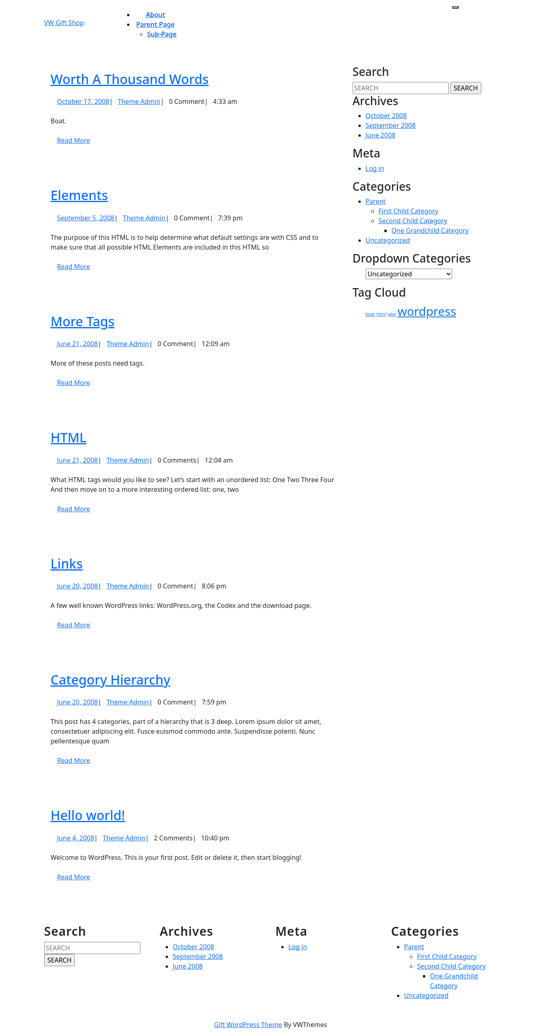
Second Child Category (413, 220)
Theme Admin (139, 101)
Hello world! (88, 815)
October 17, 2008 (83, 101)
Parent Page (155, 24)
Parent (376, 201)
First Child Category (408, 211)
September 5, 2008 (85, 217)
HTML (68, 437)
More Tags (83, 321)
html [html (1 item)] (381, 314)
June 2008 (381, 135)
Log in (375, 168)
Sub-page (162, 34)
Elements (79, 195)
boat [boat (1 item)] (370, 314)
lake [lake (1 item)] (392, 314)
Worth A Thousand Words (130, 79)
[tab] (455, 7)
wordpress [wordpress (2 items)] (426, 311)
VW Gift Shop (64, 22)
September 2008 (391, 125)
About (155, 14)
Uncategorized (388, 240)
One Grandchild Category (430, 230)
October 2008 (386, 115)
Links (67, 563)
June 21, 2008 (77, 343)
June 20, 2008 (77, 586)
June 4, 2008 (76, 838)
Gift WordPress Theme (248, 1024)
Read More (77, 143)
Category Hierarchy (110, 679)
